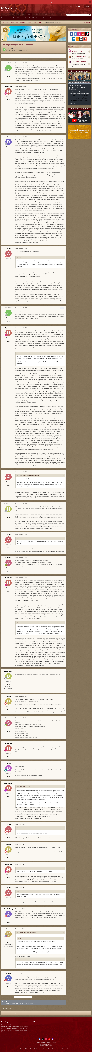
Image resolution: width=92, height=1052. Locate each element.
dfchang (8, 763)
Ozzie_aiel (8, 696)
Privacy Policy (43, 1042)
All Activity (45, 18)
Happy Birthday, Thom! (80, 56)
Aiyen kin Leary (8, 909)
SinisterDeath (20, 997)
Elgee (73, 58)
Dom (8, 137)
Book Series (44, 15)
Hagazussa (8, 86)
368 (8, 709)
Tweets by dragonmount (38, 1024)
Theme (38, 1042)
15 (8, 76)
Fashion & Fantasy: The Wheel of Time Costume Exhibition (77, 87)
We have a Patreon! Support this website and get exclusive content (45, 2)
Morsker (8, 973)
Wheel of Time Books (22, 50)
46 (8, 684)
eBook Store (21, 15)
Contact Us (49, 1042)
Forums (28, 15)
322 (8, 986)
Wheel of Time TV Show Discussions (33, 18)
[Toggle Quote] (17, 257)
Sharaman (8, 557)
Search (51, 18)
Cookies (54, 1042)
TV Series (36, 15)
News (4, 15)
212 (8, 922)
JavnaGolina (11, 48)
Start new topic (60, 56)
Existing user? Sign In (75, 6)
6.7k (8, 942)
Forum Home (4, 18)
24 (8, 517)
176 (8, 776)
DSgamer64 (8, 671)
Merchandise (11, 15)
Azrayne (8, 248)
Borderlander (75, 64)
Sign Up (87, 6)
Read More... (72, 103)
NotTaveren (8, 504)
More (58, 15)
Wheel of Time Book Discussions (16, 18)
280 (8, 262)
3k (8, 571)
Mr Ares (8, 929)
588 (8, 99)
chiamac (74, 53)
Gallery (52, 15)
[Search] (73, 15)
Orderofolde (8, 783)
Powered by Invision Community (46, 1045)
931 (8, 796)
